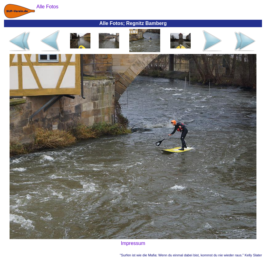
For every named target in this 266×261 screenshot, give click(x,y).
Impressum (133, 243)
